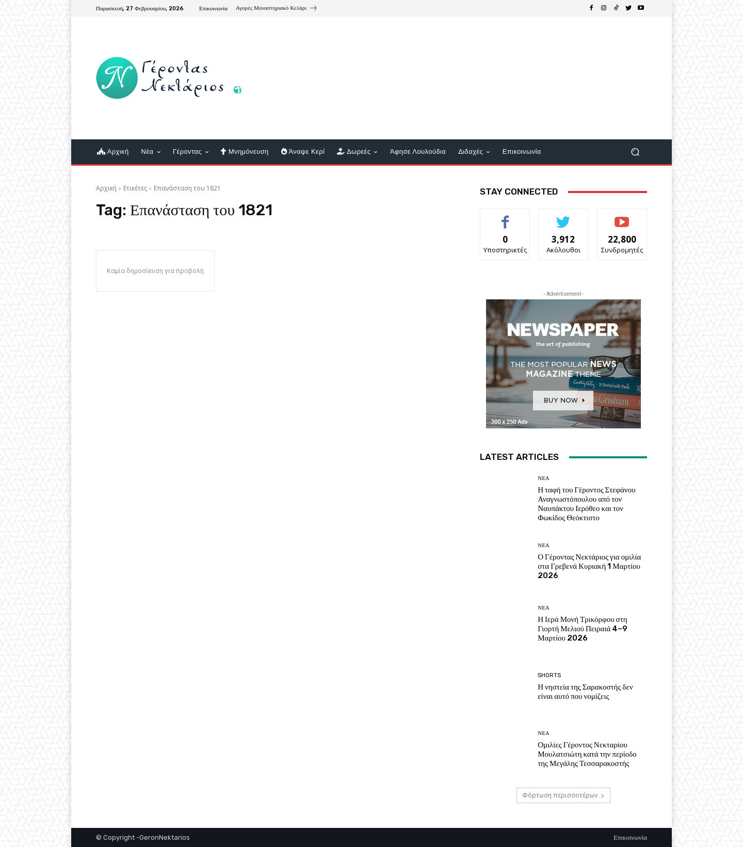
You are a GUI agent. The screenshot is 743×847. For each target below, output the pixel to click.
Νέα (544, 478)
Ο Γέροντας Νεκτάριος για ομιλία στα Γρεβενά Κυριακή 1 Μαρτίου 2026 (589, 566)
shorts (549, 675)
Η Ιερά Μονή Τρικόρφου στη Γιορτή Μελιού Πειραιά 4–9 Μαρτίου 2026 (582, 629)
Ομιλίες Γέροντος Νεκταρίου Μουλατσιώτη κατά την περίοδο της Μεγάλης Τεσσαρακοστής (587, 754)
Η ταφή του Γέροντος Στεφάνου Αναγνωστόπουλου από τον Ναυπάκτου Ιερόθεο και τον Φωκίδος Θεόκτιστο (586, 503)
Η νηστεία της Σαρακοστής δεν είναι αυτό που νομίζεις (585, 691)
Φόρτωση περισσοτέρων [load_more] (563, 795)
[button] (635, 152)
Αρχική (106, 188)
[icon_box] (277, 9)
